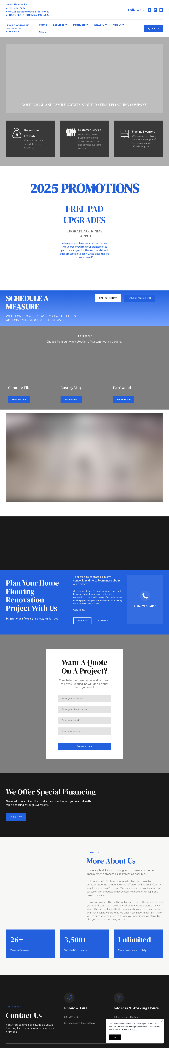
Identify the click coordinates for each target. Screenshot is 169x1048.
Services (58, 25)
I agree (115, 1037)
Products (79, 25)
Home (43, 25)
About (117, 25)
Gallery (99, 25)
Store (42, 32)
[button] (149, 10)
